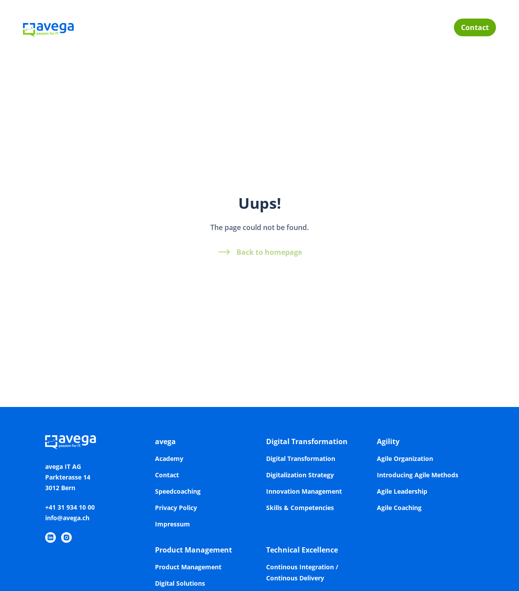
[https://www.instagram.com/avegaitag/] (66, 537)
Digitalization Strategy (300, 475)
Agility (388, 441)
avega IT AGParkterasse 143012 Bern (67, 477)
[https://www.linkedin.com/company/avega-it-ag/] (50, 537)
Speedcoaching (178, 491)
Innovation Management (304, 491)
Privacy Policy (176, 507)
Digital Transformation (307, 441)
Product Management (193, 550)
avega (165, 441)
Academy (169, 458)
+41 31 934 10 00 (70, 507)
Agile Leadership (402, 491)
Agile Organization (405, 458)
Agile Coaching (399, 507)
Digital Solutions (180, 583)
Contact (475, 27)
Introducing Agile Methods (417, 475)
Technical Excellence (302, 550)
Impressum (172, 524)
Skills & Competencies (300, 507)
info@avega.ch (67, 518)
